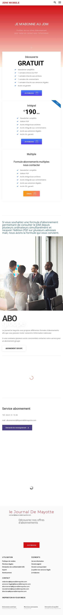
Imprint (4, 570)
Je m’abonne (35, 572)
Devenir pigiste (36, 564)
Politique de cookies (9, 561)
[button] (55, 2)
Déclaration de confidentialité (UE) (13, 567)
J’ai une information (38, 561)
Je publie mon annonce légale (41, 570)
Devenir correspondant (39, 567)
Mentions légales (7, 564)
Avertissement (7, 572)
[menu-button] (59, 2)
